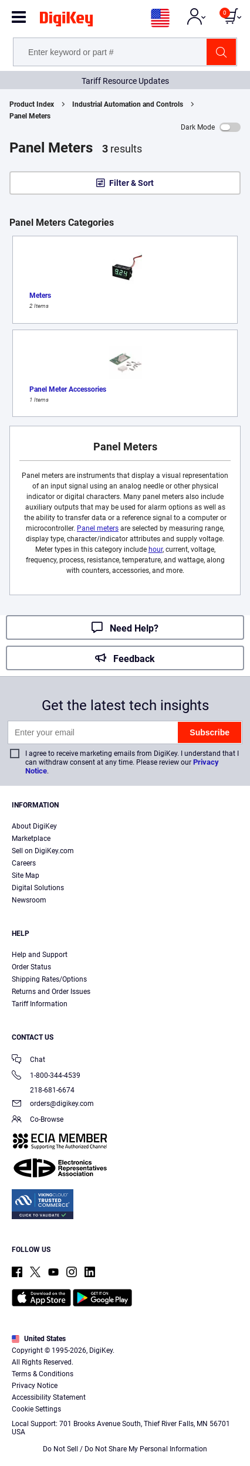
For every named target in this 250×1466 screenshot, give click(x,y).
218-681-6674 (43, 1090)
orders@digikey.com (53, 1104)
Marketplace (31, 838)
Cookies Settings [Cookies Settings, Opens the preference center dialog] (121, 1446)
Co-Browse (37, 1120)
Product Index (31, 104)
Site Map (25, 875)
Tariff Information (39, 1004)
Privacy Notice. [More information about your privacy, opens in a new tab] (169, 1423)
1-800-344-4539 (46, 1076)
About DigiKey (34, 826)
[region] (125, 1407)
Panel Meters (29, 116)
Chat (28, 1060)
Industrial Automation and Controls (127, 104)
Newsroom (29, 900)
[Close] (231, 1367)
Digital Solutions (38, 888)
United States (39, 1339)
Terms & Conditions (96, 1423)
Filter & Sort (131, 183)
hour (155, 549)
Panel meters (98, 528)
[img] (66, 21)
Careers (24, 863)
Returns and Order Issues (51, 991)
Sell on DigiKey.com (43, 851)
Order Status (31, 967)
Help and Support (39, 955)
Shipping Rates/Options (49, 979)
